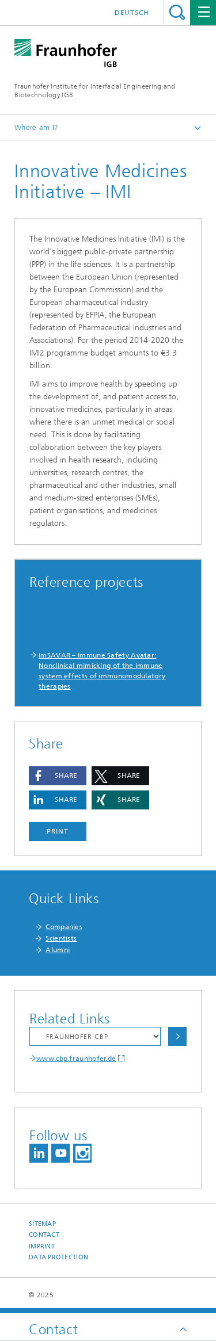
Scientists (61, 938)
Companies (64, 927)
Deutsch (132, 13)
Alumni (58, 950)
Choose (177, 1036)
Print (58, 831)
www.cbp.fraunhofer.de (76, 1059)
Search (177, 12)
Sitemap (42, 1224)
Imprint (42, 1246)
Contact (44, 1235)
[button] (57, 775)
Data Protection (58, 1257)
